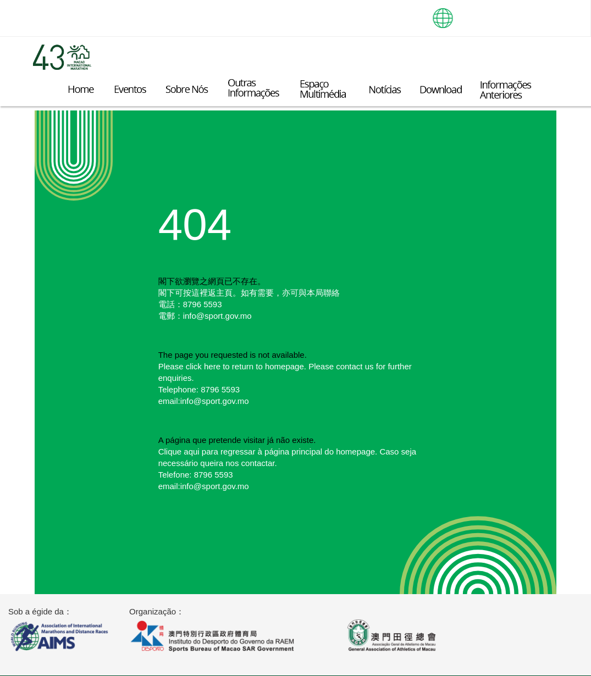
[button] (443, 13)
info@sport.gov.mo (217, 315)
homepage (284, 366)
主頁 (224, 292)
